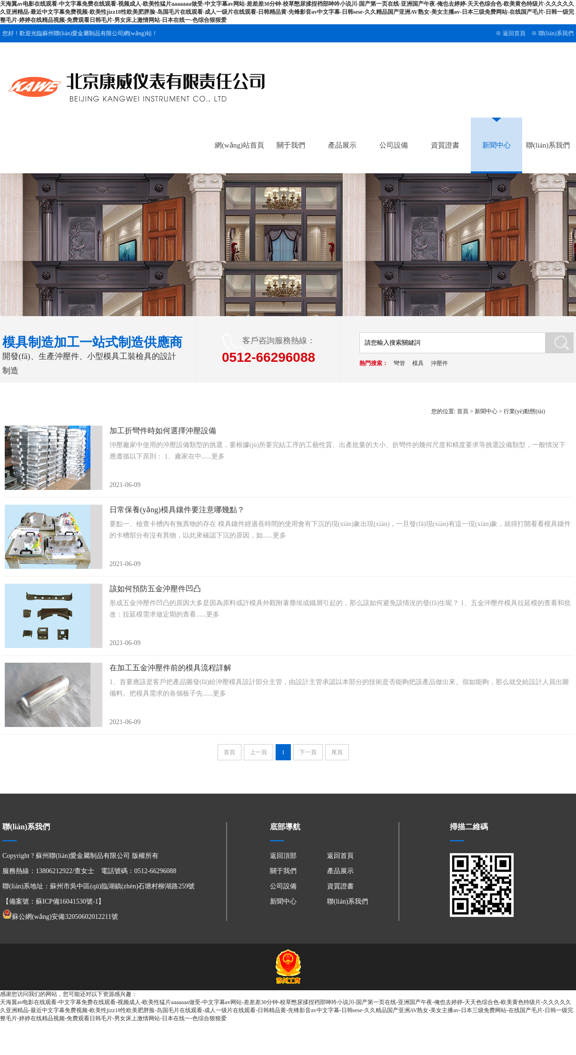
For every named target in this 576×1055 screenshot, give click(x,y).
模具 (418, 363)
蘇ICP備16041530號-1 (67, 901)
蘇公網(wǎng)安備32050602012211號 (60, 916)
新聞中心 (496, 145)
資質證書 (445, 145)
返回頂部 (283, 855)
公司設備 (393, 145)
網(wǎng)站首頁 (239, 145)
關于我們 (291, 145)
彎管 (399, 363)
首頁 (462, 411)
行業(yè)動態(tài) (524, 411)
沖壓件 (439, 363)
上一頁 (258, 752)
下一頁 (308, 752)
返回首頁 (514, 33)
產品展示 (342, 145)
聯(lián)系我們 (556, 33)
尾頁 (337, 752)
